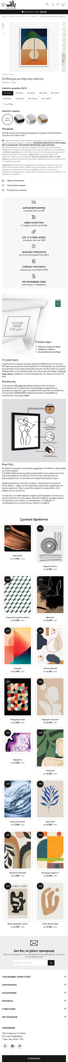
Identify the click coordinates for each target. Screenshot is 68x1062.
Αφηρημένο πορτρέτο (50, 720)
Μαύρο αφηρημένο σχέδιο (18, 924)
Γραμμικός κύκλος (50, 566)
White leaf (50, 617)
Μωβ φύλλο (17, 760)
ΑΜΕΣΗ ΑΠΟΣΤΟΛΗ (34, 223)
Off (43, 12)
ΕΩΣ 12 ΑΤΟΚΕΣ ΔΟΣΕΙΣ (34, 237)
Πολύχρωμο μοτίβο (17, 720)
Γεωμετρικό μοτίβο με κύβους (17, 617)
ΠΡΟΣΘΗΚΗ (34, 1058)
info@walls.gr (16, 1036)
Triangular (17, 668)
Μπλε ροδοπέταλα (17, 822)
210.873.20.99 (42, 270)
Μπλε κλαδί (50, 822)
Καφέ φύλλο (17, 556)
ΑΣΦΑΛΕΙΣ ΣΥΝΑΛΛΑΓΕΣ (34, 252)
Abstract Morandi (50, 668)
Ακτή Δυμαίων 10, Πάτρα (15, 1033)
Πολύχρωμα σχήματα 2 (50, 873)
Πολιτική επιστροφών (16, 185)
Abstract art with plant (17, 873)
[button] (3, 5)
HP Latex (19, 386)
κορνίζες (38, 468)
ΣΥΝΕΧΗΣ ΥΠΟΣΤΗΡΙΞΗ (34, 267)
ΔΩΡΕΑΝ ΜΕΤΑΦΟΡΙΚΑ (34, 208)
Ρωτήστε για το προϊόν (17, 190)
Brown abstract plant (50, 924)
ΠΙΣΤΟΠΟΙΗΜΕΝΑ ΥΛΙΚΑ (34, 282)
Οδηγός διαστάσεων (15, 181)
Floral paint (50, 771)
